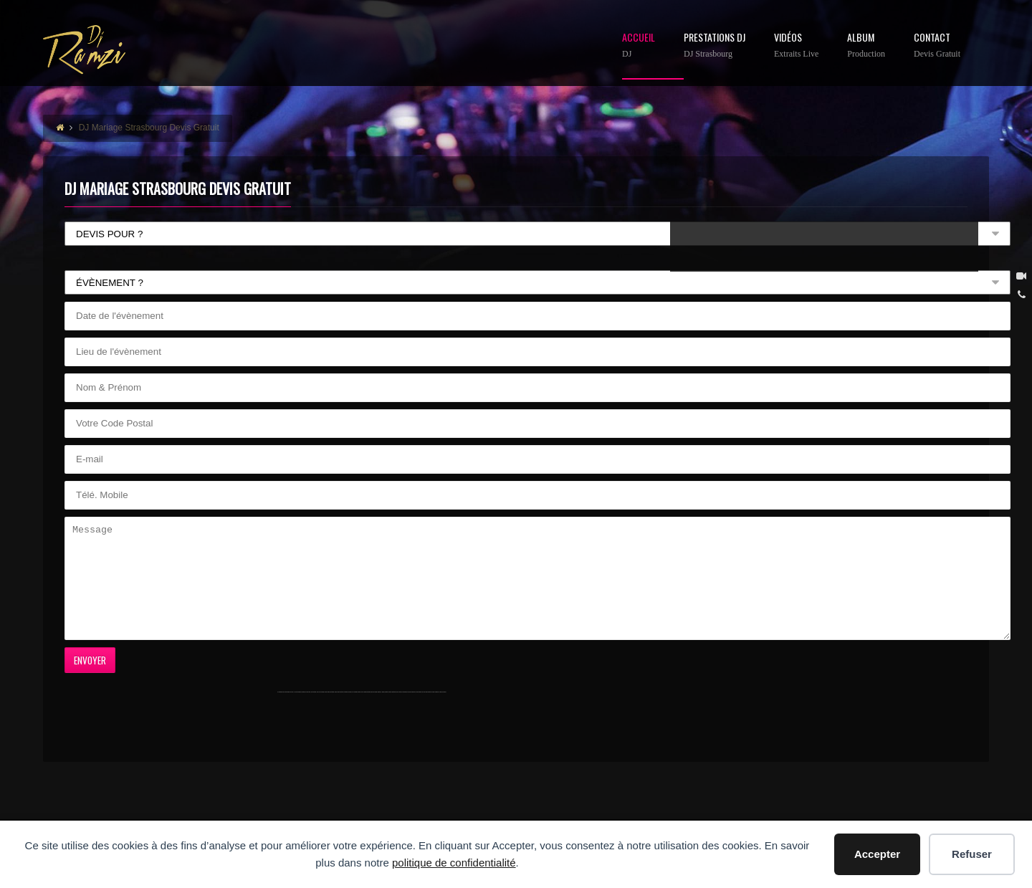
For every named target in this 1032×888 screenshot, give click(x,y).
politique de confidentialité (454, 862)
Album (866, 45)
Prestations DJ (714, 45)
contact (937, 45)
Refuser (972, 854)
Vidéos (796, 45)
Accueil (638, 45)
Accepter (877, 854)
